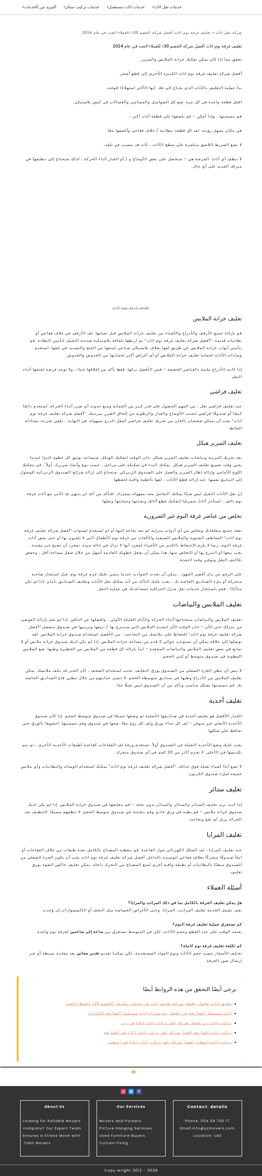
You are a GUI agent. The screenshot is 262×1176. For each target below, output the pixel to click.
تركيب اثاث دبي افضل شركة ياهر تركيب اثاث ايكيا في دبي (176, 1023)
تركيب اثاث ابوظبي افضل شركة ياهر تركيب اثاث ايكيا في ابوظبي (170, 1042)
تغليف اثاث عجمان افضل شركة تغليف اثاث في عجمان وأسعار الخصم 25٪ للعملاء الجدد (149, 1003)
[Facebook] (139, 1091)
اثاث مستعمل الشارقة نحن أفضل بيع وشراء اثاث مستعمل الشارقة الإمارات (160, 1013)
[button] (153, 7)
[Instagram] (123, 1091)
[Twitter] (131, 1091)
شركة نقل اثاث (229, 32)
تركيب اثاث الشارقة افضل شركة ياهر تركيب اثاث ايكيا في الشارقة (168, 1032)
